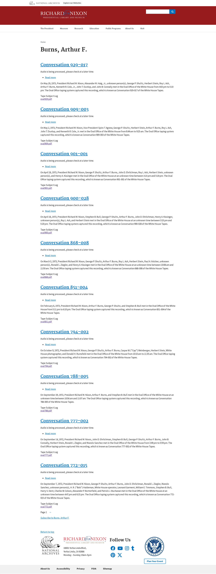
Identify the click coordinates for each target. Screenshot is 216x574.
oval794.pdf (46, 366)
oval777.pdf (46, 455)
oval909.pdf (46, 143)
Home (43, 42)
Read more (50, 77)
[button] (50, 553)
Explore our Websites (72, 3)
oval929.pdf (46, 99)
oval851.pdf (46, 321)
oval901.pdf (46, 188)
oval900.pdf (46, 232)
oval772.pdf (46, 506)
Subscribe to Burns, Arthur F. (54, 517)
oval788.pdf (46, 410)
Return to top (47, 531)
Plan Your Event (155, 561)
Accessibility (63, 568)
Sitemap (107, 568)
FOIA (93, 568)
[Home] (63, 15)
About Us (45, 568)
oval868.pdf (46, 277)
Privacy (81, 568)
